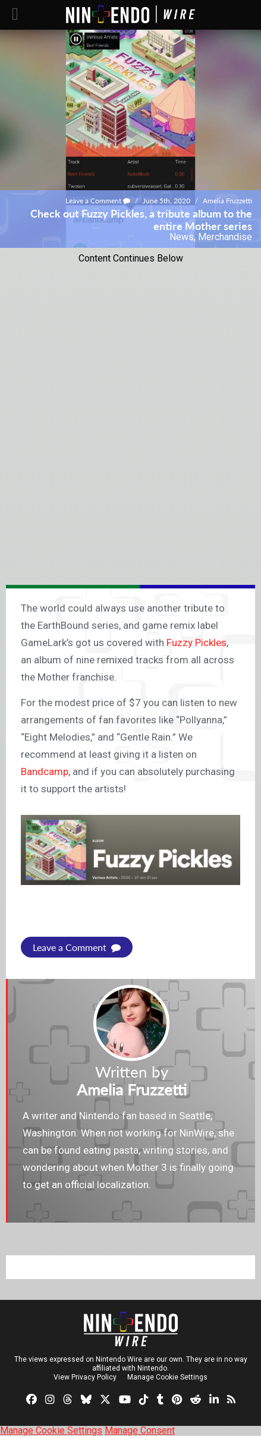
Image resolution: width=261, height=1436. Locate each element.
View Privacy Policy (85, 1377)
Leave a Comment (97, 200)
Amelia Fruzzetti (227, 200)
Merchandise (225, 237)
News (181, 237)
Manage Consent (140, 1430)
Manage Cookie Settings (167, 1377)
